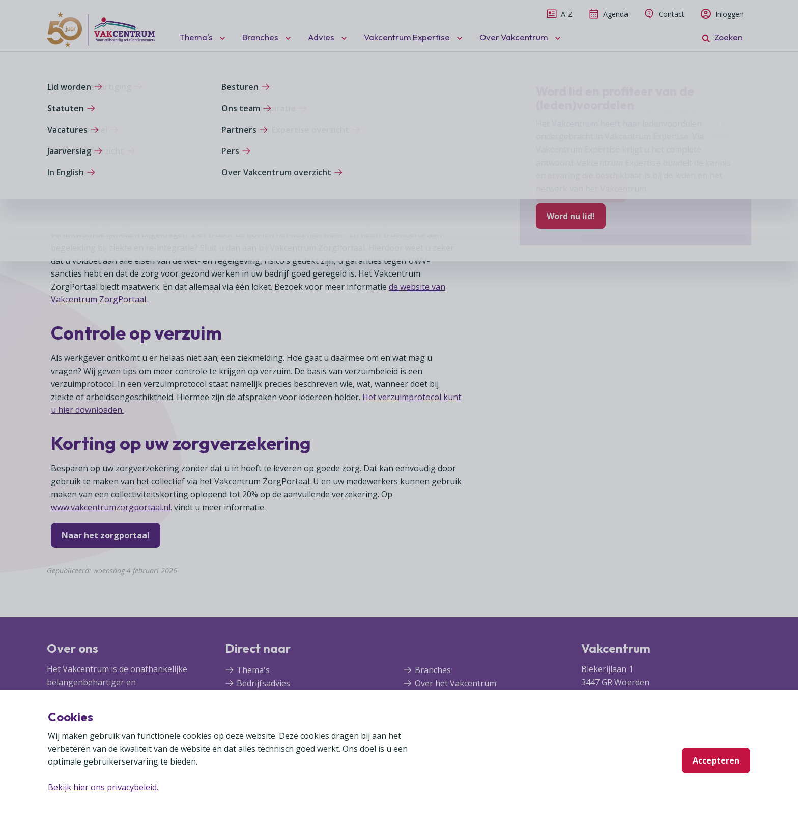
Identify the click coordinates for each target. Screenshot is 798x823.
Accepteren (716, 760)
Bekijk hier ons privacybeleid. (103, 787)
